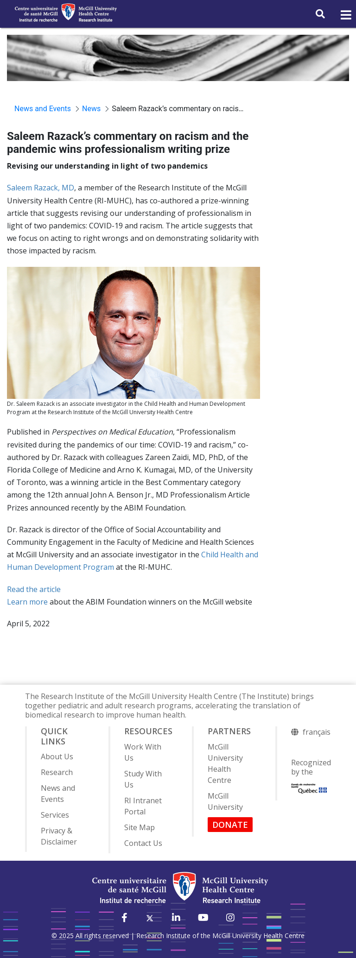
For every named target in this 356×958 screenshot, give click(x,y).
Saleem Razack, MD (40, 188)
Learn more (27, 602)
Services (55, 815)
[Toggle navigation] (345, 15)
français (317, 732)
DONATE (230, 824)
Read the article (34, 589)
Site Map (139, 827)
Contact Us (143, 843)
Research (57, 772)
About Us (57, 756)
